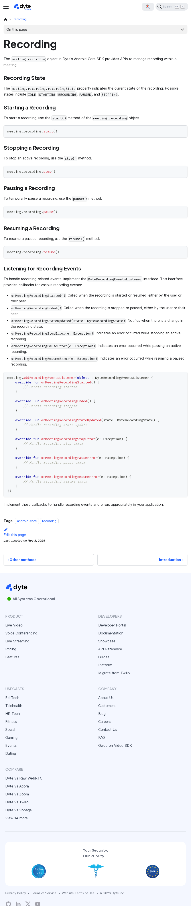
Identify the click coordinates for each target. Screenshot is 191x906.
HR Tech (12, 713)
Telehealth (13, 705)
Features (12, 657)
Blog (102, 713)
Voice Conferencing (21, 633)
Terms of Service (44, 893)
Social (10, 729)
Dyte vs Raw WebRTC (23, 778)
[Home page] (6, 19)
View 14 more (16, 818)
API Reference (110, 649)
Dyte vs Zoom (17, 794)
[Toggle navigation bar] (6, 6)
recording (49, 521)
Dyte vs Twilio (17, 802)
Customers (107, 705)
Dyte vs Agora (17, 786)
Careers (104, 721)
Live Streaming (17, 641)
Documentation (110, 633)
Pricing (10, 649)
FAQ (101, 737)
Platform (105, 665)
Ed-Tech (12, 697)
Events (11, 745)
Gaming (11, 737)
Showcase (106, 641)
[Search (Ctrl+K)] (172, 7)
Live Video (14, 625)
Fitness (11, 721)
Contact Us (107, 729)
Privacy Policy (15, 893)
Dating (10, 753)
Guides (103, 657)
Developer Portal (112, 625)
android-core (27, 521)
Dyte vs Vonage (18, 810)
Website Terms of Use (78, 893)
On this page (16, 29)
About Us (106, 697)
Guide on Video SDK (115, 745)
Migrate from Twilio (114, 673)
